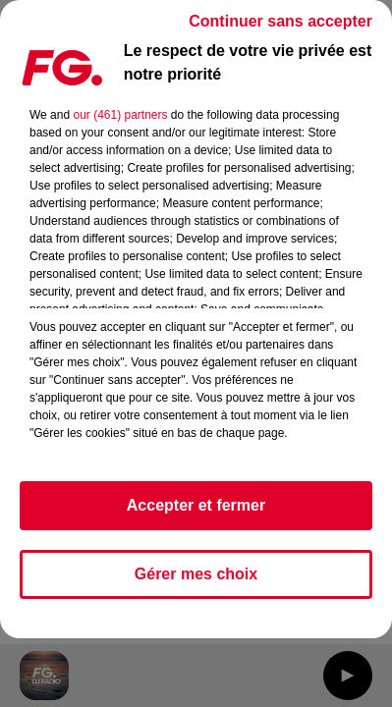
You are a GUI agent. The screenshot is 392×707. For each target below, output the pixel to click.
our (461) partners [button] (120, 115)
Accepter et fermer (196, 505)
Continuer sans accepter (280, 21)
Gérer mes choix (196, 574)
